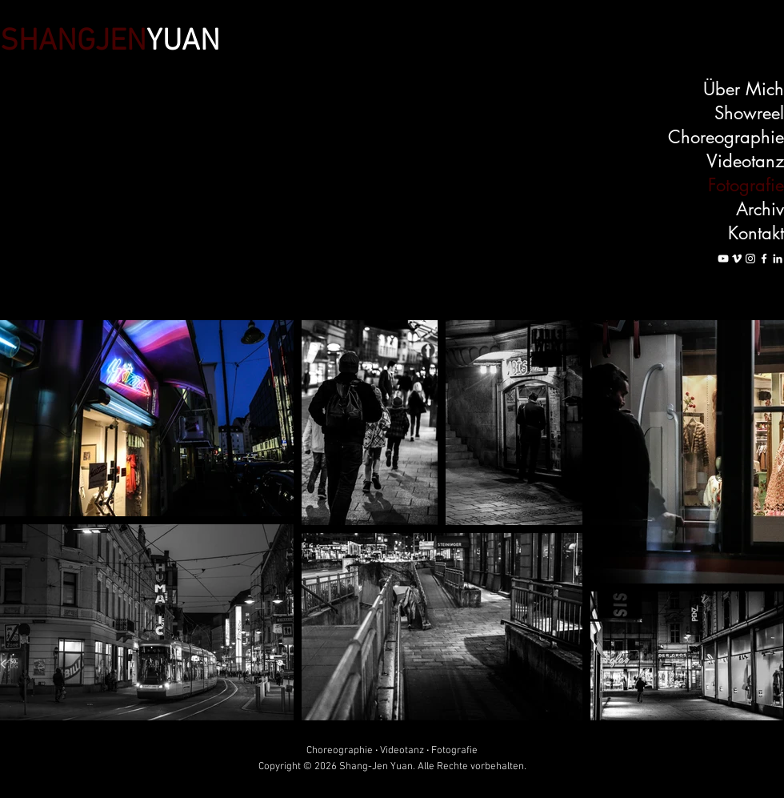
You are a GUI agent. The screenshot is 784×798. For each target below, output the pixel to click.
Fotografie (746, 185)
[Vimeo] (736, 258)
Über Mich (743, 89)
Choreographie (726, 137)
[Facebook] (764, 258)
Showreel (749, 113)
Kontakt (756, 233)
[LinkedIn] (777, 258)
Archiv (760, 209)
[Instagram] (750, 258)
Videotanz (745, 161)
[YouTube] (723, 258)
